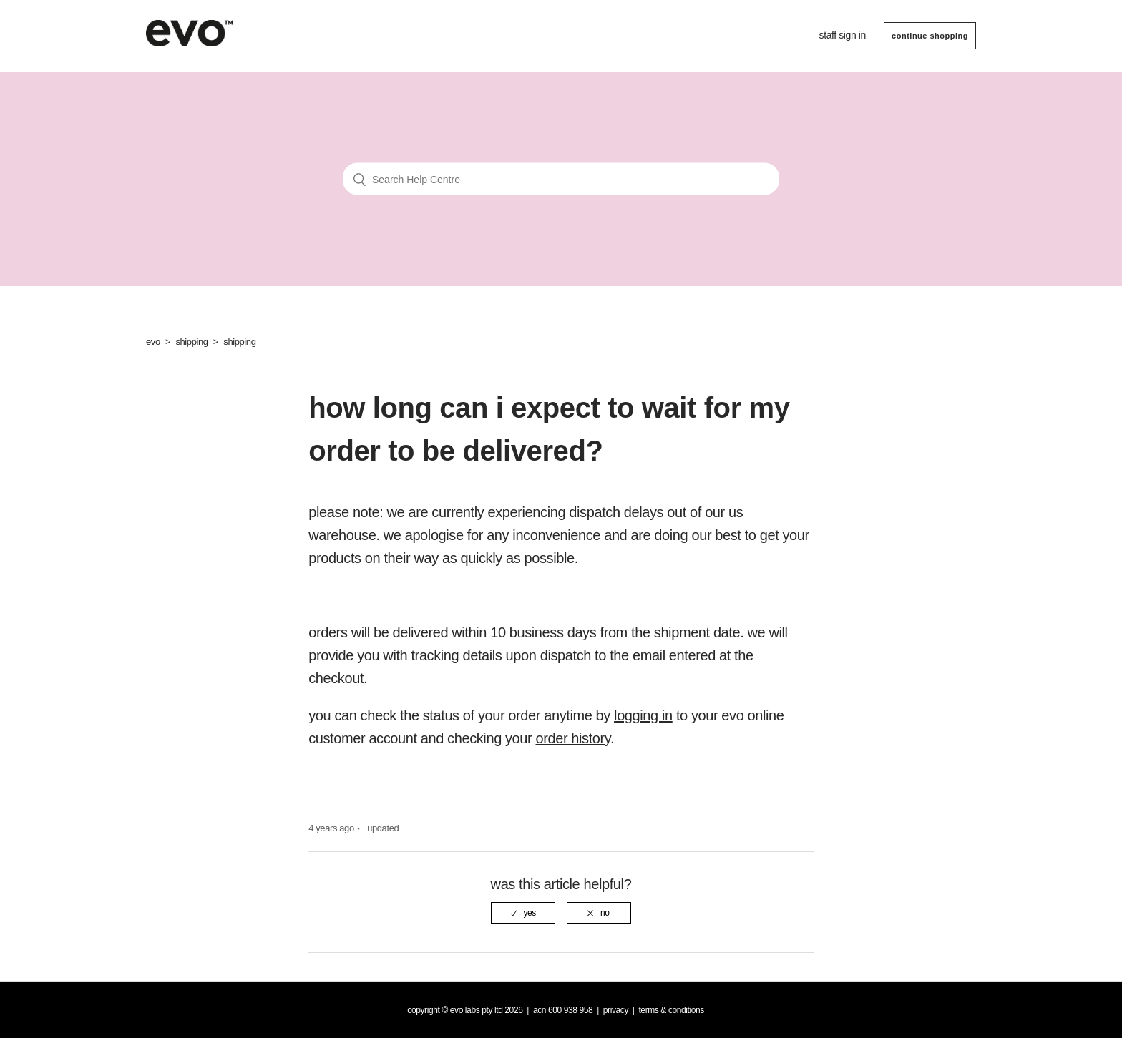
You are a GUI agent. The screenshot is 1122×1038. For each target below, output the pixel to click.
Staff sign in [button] (842, 35)
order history (572, 738)
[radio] (523, 913)
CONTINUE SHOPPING (930, 35)
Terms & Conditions (671, 1010)
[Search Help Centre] (561, 179)
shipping (191, 341)
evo (153, 341)
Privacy (615, 1010)
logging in (643, 715)
